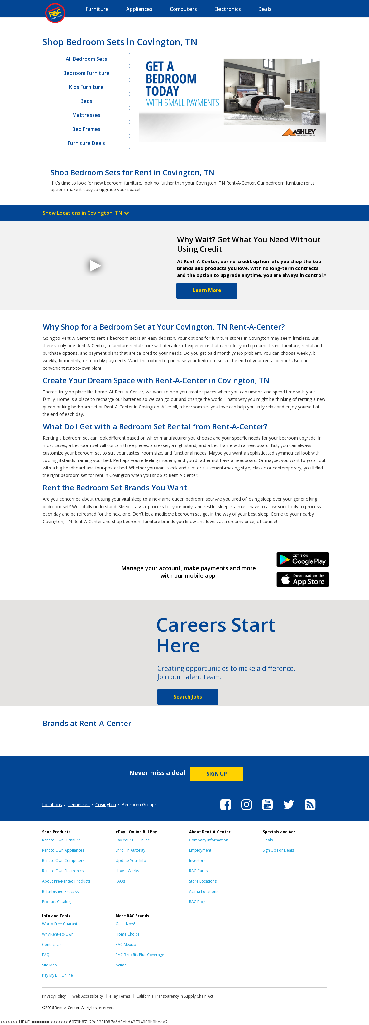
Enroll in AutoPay (130, 850)
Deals (268, 840)
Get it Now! (125, 923)
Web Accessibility (87, 996)
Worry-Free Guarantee (62, 923)
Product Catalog (56, 901)
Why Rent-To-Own (58, 934)
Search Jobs (188, 696)
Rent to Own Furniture (61, 840)
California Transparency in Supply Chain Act (175, 996)
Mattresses (86, 115)
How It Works (127, 870)
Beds (86, 101)
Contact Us (51, 944)
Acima (121, 965)
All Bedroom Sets (86, 58)
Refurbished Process (60, 891)
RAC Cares (198, 870)
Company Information (208, 840)
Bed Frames (86, 129)
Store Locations (203, 881)
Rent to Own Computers (63, 860)
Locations (52, 804)
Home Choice (128, 934)
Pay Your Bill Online (133, 840)
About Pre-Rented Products (66, 881)
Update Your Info (131, 860)
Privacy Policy (54, 996)
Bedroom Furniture (86, 73)
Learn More (207, 290)
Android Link (303, 561)
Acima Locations (203, 891)
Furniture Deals (86, 143)
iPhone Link (303, 581)
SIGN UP (217, 773)
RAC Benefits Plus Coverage (140, 954)
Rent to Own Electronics (63, 870)
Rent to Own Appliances (63, 850)
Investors (197, 860)
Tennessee (79, 804)
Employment (200, 850)
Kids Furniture (86, 87)
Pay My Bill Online (57, 975)
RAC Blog (197, 901)
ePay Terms (119, 996)
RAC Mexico (126, 944)
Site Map (49, 965)
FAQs (120, 881)
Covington (105, 804)
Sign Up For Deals (278, 850)
